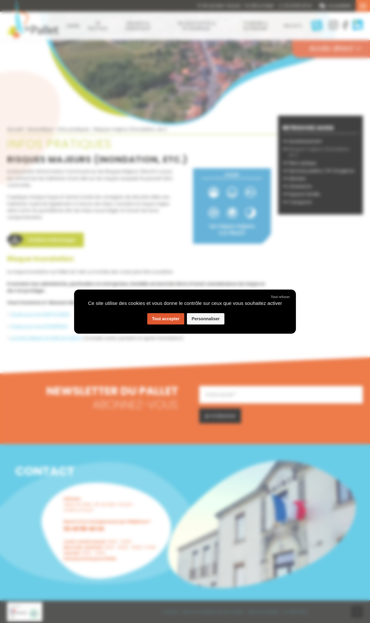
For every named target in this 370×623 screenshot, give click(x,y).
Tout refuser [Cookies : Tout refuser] (280, 297)
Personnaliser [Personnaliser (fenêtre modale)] (206, 318)
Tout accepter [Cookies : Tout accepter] (166, 318)
